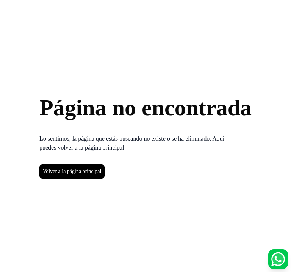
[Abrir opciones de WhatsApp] (278, 259)
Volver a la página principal (72, 171)
